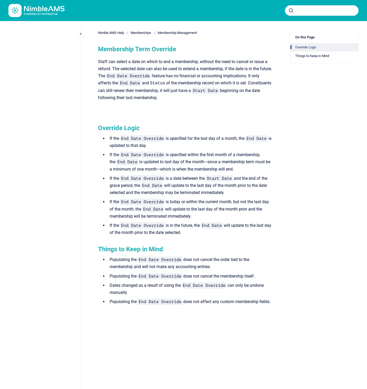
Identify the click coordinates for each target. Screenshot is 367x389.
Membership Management (177, 33)
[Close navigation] (81, 34)
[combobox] (321, 11)
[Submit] (291, 10)
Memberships (141, 33)
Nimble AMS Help (111, 33)
